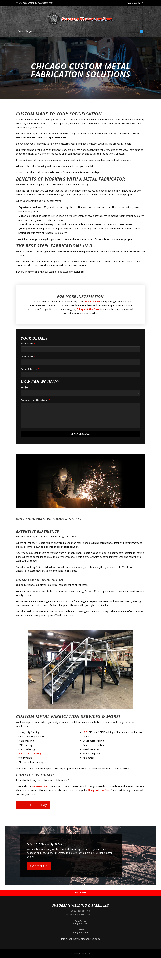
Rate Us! (80, 892)
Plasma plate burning (29, 753)
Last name (28, 356)
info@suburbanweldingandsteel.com (80, 938)
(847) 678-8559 (80, 931)
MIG (85, 732)
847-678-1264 (136, 2)
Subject (26, 387)
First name (28, 343)
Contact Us (38, 866)
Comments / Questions (35, 400)
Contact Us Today (33, 804)
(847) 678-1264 (80, 922)
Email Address (30, 369)
